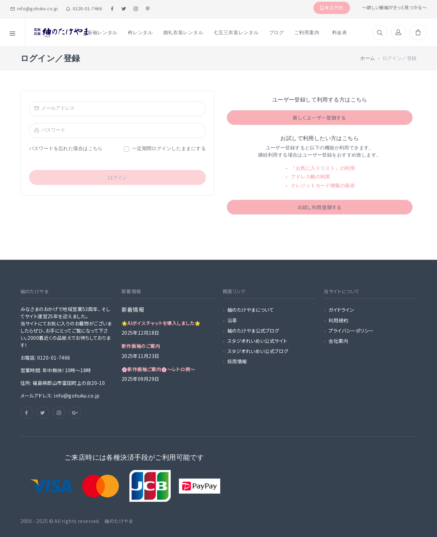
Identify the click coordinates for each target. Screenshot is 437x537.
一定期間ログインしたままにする (169, 148)
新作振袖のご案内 (141, 346)
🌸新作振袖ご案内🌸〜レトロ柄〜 (158, 369)
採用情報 (237, 361)
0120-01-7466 (84, 8)
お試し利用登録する (319, 207)
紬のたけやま (117, 521)
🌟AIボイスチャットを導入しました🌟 (161, 323)
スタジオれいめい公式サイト (257, 340)
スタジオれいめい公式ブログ (257, 351)
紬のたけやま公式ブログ (253, 330)
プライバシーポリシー (350, 330)
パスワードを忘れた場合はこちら (66, 148)
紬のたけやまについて (250, 309)
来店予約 (332, 7)
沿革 (232, 320)
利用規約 (338, 320)
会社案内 (338, 340)
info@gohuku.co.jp (34, 8)
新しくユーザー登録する (319, 117)
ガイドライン (341, 309)
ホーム (367, 58)
